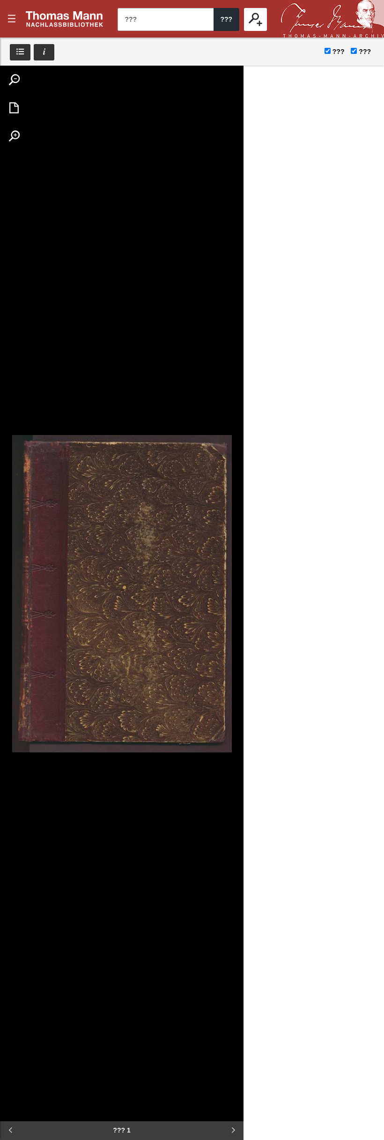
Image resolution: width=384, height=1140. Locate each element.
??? (64, 19)
